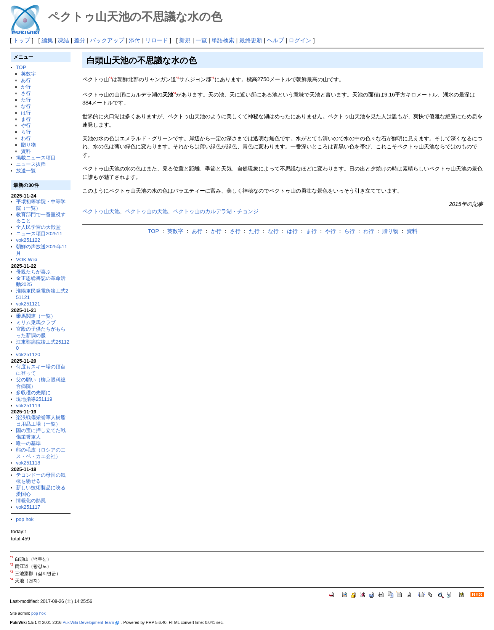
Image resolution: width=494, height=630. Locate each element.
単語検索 (223, 40)
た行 (26, 100)
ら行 (26, 132)
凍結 (63, 40)
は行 (26, 113)
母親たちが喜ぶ (33, 272)
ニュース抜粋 (31, 164)
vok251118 (28, 463)
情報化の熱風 (31, 500)
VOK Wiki (26, 259)
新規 (185, 40)
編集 (47, 40)
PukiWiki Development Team (91, 622)
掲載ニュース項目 (36, 158)
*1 (110, 78)
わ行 (26, 138)
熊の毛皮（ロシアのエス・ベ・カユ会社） (41, 453)
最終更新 (250, 40)
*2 (177, 78)
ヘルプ (275, 40)
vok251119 (28, 405)
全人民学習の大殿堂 (38, 227)
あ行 (26, 80)
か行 (26, 87)
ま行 (26, 119)
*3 (212, 78)
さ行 (26, 93)
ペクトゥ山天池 (101, 211)
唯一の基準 (28, 443)
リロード (156, 40)
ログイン (300, 40)
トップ (21, 40)
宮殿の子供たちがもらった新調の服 (41, 332)
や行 (26, 125)
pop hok (25, 519)
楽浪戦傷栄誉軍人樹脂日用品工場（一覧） (41, 421)
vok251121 (28, 304)
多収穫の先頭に (33, 392)
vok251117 (28, 507)
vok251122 (28, 240)
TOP (21, 67)
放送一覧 (26, 171)
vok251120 (28, 354)
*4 (174, 93)
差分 (79, 40)
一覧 (201, 40)
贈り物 (28, 145)
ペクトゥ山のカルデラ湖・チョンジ (215, 211)
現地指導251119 (34, 399)
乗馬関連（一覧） (36, 316)
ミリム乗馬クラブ (36, 322)
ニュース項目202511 (39, 233)
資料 (26, 151)
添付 (134, 40)
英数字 (28, 74)
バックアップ (107, 40)
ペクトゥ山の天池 (146, 211)
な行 (26, 106)
